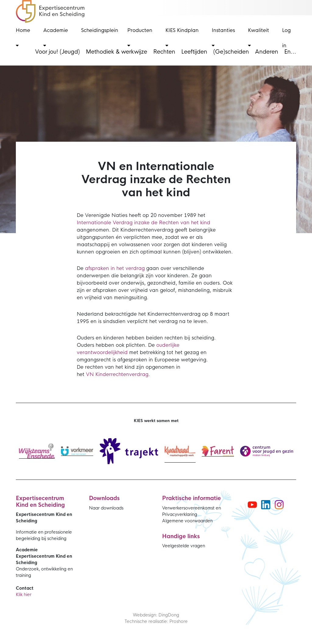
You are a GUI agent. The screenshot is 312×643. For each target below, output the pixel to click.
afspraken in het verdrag (115, 268)
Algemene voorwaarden (187, 521)
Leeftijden (194, 51)
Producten (139, 37)
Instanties (223, 37)
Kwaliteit (258, 37)
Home (23, 37)
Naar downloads (106, 508)
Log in (286, 38)
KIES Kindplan (182, 37)
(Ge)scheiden (231, 51)
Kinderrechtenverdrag (121, 374)
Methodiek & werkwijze (116, 51)
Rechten (164, 51)
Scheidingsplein (99, 30)
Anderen (266, 51)
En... (290, 51)
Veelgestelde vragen (183, 546)
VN (90, 374)
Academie (55, 37)
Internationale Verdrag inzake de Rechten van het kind (143, 222)
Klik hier (23, 594)
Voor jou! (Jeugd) (57, 51)
